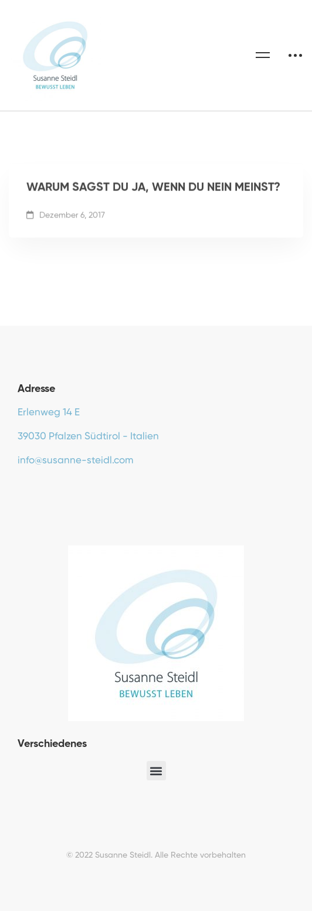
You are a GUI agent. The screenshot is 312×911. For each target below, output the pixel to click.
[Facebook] (17, 488)
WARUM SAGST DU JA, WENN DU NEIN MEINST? (153, 190)
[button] (156, 770)
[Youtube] (35, 488)
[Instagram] (54, 488)
